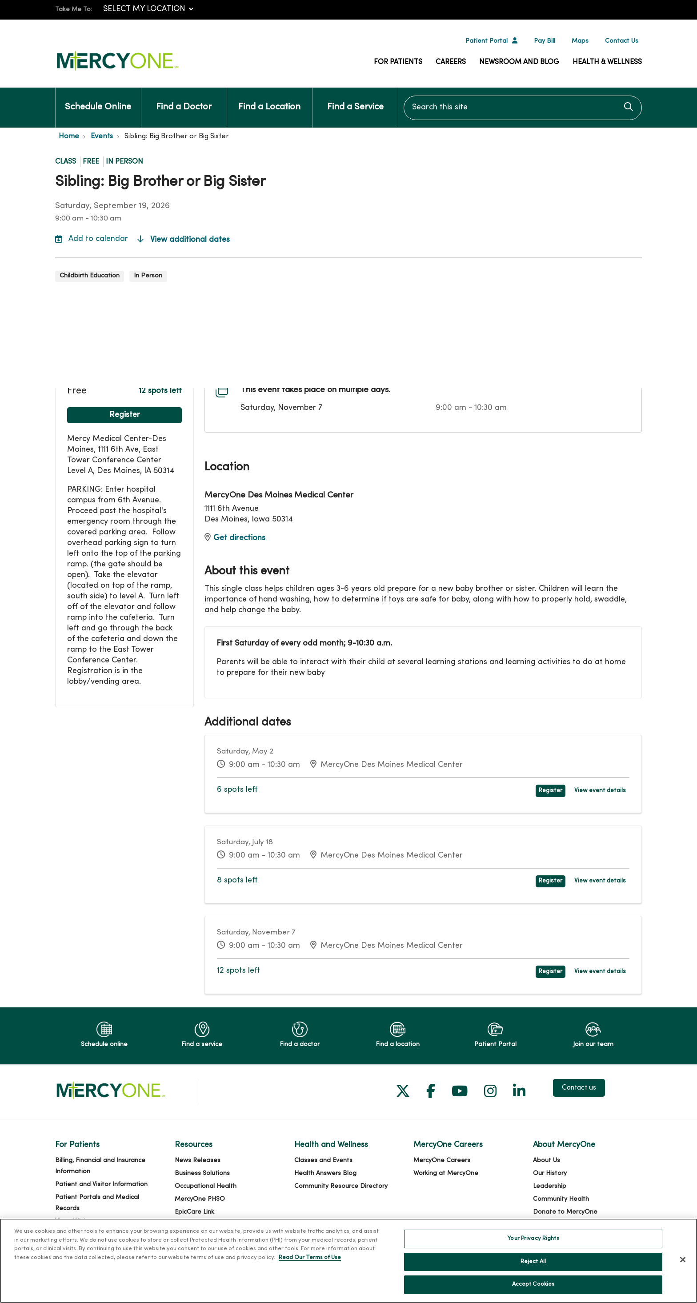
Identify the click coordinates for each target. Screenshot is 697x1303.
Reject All (533, 1267)
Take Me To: (73, 9)
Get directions (234, 538)
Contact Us (621, 41)
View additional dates (183, 240)
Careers (451, 62)
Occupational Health (205, 1186)
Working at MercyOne (445, 1173)
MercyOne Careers (441, 1160)
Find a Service (355, 100)
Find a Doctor (184, 100)
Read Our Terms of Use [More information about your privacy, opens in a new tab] (310, 1263)
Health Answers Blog (325, 1173)
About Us (546, 1160)
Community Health (561, 1199)
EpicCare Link (194, 1212)
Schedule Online (98, 100)
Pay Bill (544, 41)
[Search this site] (523, 108)
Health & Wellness (607, 62)
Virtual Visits (73, 1221)
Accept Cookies (533, 1290)
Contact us (579, 1087)
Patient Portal (486, 41)
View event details (600, 791)
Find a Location (269, 100)
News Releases (197, 1160)
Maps (580, 41)
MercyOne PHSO (200, 1199)
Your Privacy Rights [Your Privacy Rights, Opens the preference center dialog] (533, 1244)
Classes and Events (323, 1160)
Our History (550, 1173)
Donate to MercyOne (565, 1212)
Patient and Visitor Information (101, 1184)
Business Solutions (202, 1173)
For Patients (398, 62)
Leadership (549, 1186)
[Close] (683, 1265)
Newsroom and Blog (519, 62)
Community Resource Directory (341, 1186)
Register (124, 415)
